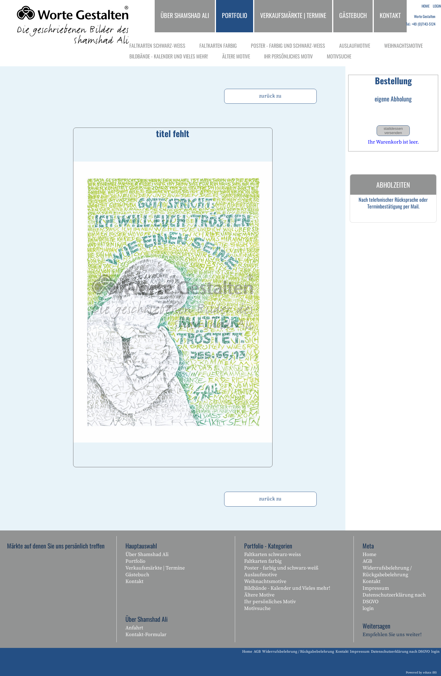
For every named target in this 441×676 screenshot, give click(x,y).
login (368, 608)
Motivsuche (257, 608)
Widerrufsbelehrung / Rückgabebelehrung (387, 571)
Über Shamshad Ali (146, 554)
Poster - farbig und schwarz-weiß (281, 568)
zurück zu (270, 96)
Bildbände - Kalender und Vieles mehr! (287, 588)
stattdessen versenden (393, 130)
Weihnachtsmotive (265, 581)
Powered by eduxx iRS (421, 673)
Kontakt (134, 581)
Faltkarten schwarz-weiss (272, 554)
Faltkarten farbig (263, 561)
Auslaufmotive (260, 574)
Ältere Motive (259, 595)
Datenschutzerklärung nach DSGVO (394, 598)
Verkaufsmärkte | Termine (155, 568)
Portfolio (135, 561)
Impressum (376, 588)
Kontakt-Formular (145, 634)
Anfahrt (134, 628)
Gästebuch (137, 574)
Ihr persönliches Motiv (270, 601)
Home (369, 554)
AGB (367, 561)
